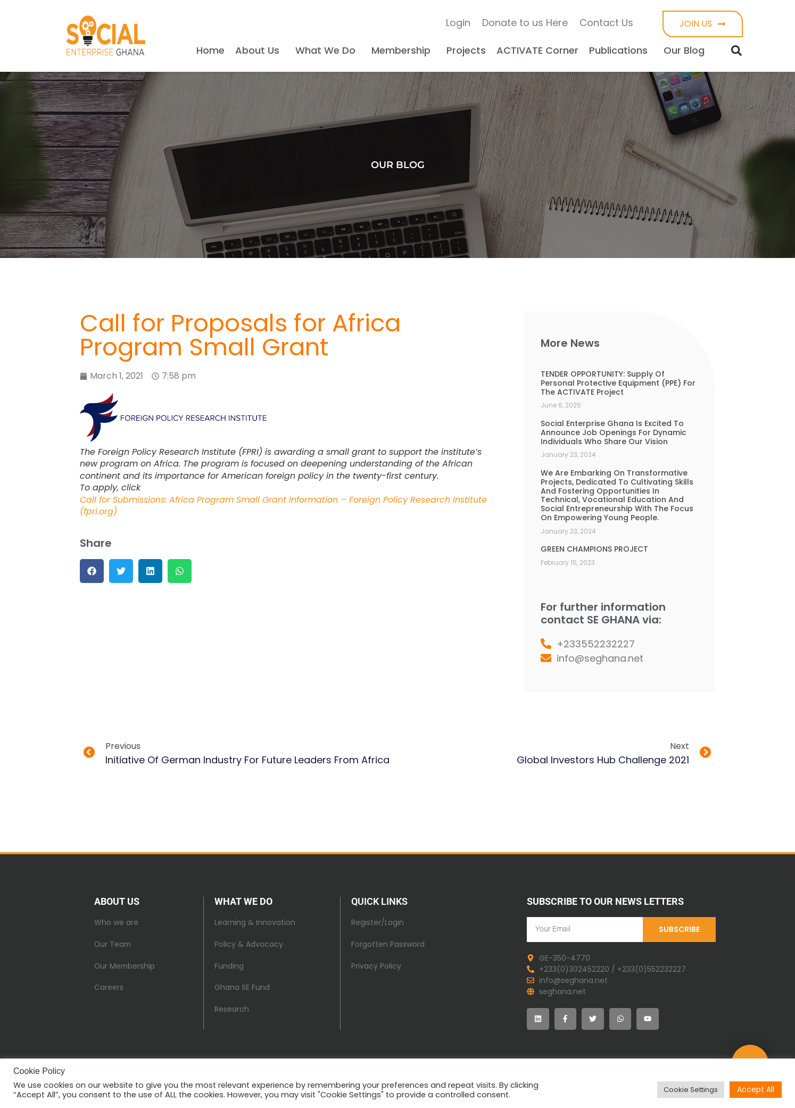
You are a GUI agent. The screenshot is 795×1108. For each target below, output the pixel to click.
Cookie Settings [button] (691, 1090)
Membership (403, 50)
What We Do (328, 50)
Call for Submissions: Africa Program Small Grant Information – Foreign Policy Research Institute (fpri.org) (283, 506)
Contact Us (606, 22)
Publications (621, 50)
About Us (260, 50)
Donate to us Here (525, 22)
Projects (466, 50)
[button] (736, 50)
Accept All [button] (755, 1089)
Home (210, 50)
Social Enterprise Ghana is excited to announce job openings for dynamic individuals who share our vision (613, 432)
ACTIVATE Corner (537, 50)
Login (458, 22)
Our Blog (687, 50)
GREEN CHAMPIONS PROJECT (594, 549)
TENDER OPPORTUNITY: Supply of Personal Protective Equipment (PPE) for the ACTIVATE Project (618, 383)
